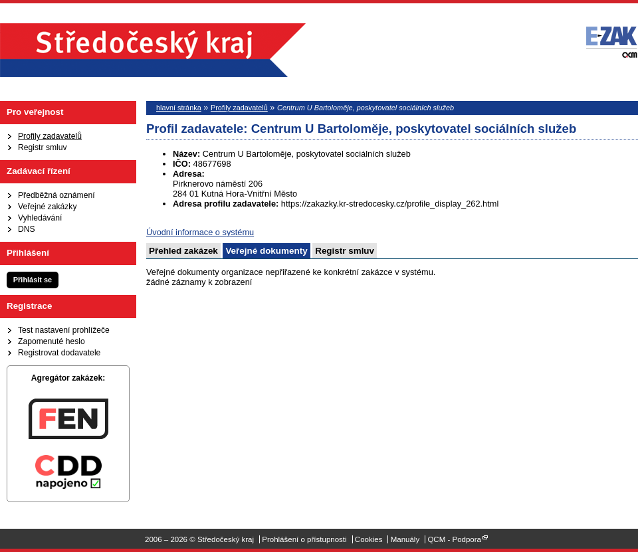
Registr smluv (42, 147)
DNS (26, 229)
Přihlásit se (32, 280)
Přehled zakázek (183, 251)
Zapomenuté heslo (51, 341)
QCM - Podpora (454, 539)
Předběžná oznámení (56, 195)
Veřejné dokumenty (266, 251)
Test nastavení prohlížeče (64, 330)
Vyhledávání (40, 218)
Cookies (369, 539)
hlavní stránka (178, 108)
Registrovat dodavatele (59, 352)
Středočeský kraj (153, 50)
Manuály (405, 539)
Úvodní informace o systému (200, 232)
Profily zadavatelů (50, 136)
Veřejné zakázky (47, 206)
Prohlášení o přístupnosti (304, 539)
